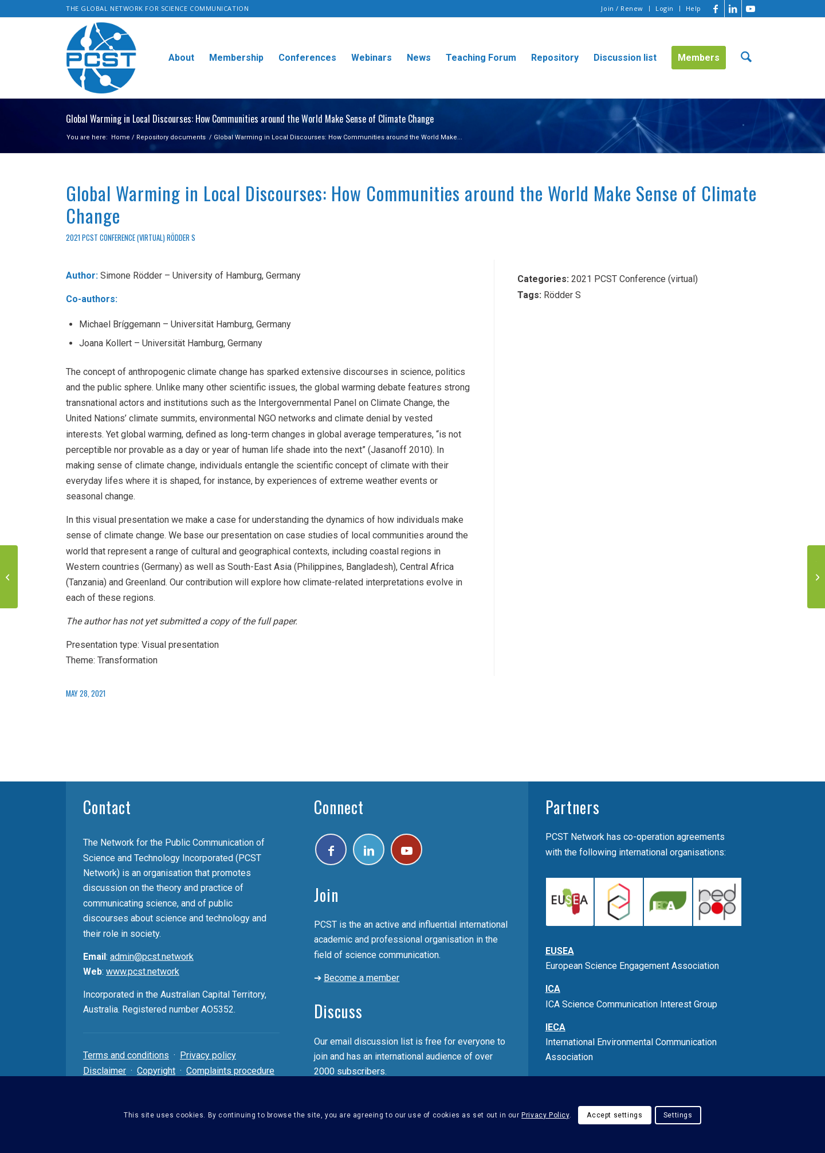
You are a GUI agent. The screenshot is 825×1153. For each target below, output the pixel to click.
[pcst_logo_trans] (101, 58)
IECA (555, 1027)
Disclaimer (104, 1070)
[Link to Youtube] (750, 8)
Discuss (338, 1011)
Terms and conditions (126, 1055)
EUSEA (559, 950)
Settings (678, 1115)
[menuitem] (622, 8)
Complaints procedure (230, 1070)
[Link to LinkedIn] (733, 8)
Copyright (156, 1070)
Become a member (361, 977)
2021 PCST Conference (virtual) (115, 237)
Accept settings (614, 1115)
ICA (552, 988)
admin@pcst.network (152, 956)
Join (326, 894)
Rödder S (181, 237)
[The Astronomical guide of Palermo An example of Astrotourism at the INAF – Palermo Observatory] (816, 576)
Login (664, 8)
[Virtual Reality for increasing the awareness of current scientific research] (9, 576)
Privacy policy (208, 1055)
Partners (572, 807)
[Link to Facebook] (716, 8)
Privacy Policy (545, 1115)
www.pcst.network (142, 971)
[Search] (746, 58)
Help (693, 8)
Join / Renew (622, 8)
